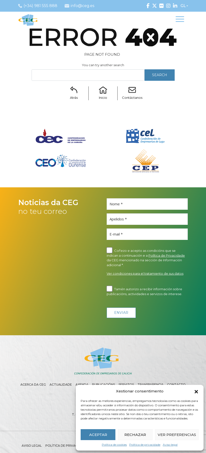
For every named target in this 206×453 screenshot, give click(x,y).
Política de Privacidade (166, 255)
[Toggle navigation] (180, 19)
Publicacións (103, 384)
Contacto (176, 384)
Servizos (126, 384)
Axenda (82, 384)
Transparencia (150, 384)
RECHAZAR (135, 434)
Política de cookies (114, 444)
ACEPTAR (98, 434)
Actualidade (61, 384)
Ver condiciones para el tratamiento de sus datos (145, 273)
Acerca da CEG (33, 384)
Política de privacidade (144, 444)
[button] (196, 391)
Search (159, 75)
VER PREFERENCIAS (177, 434)
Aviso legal (170, 444)
